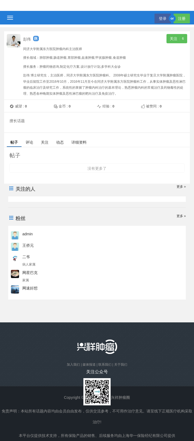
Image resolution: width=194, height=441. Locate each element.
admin (28, 234)
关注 (44, 142)
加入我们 (73, 364)
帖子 (14, 142)
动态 (60, 142)
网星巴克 (31, 272)
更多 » (181, 187)
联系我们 (104, 364)
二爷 (27, 257)
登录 (162, 18)
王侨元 (29, 245)
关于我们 (120, 364)
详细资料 (79, 142)
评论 (29, 142)
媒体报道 (89, 364)
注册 (182, 18)
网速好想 (31, 288)
